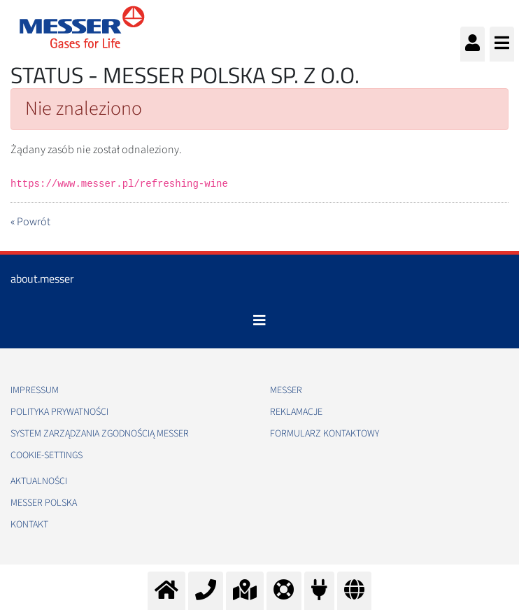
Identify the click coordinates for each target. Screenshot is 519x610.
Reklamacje (296, 412)
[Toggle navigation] (259, 320)
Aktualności (38, 481)
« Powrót (30, 221)
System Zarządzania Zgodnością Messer (99, 434)
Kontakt (29, 525)
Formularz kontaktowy (324, 434)
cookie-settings (46, 455)
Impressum (34, 390)
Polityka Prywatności (59, 412)
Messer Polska (43, 503)
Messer (286, 390)
